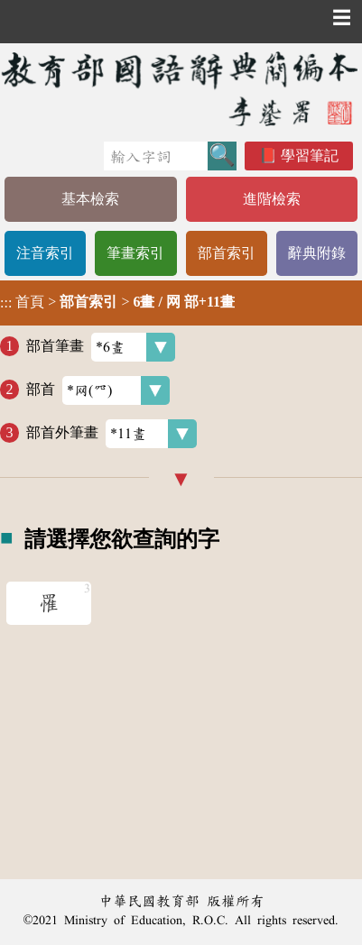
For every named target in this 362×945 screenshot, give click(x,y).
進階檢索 (272, 198)
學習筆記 (310, 155)
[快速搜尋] (156, 156)
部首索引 (226, 253)
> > (117, 302)
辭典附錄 (317, 253)
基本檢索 (90, 198)
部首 (98, 390)
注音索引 (45, 253)
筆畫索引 (135, 253)
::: (6, 302)
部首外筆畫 (111, 433)
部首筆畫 (100, 347)
